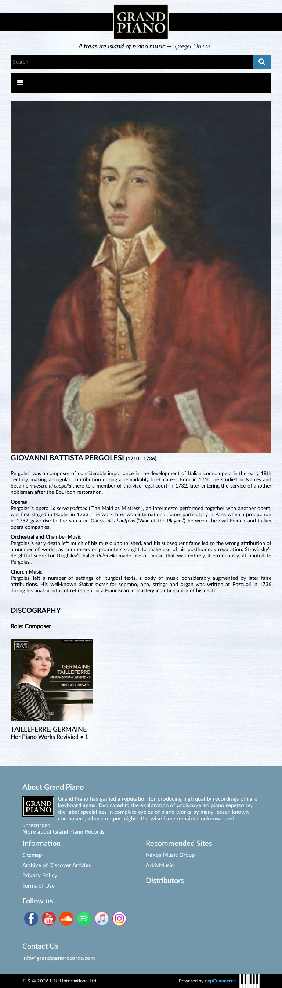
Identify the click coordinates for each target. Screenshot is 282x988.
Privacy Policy (39, 876)
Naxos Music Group (170, 855)
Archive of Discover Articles (56, 865)
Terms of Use (38, 886)
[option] (144, 46)
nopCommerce (220, 981)
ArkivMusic (160, 865)
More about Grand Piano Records (63, 832)
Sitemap (32, 855)
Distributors (165, 880)
